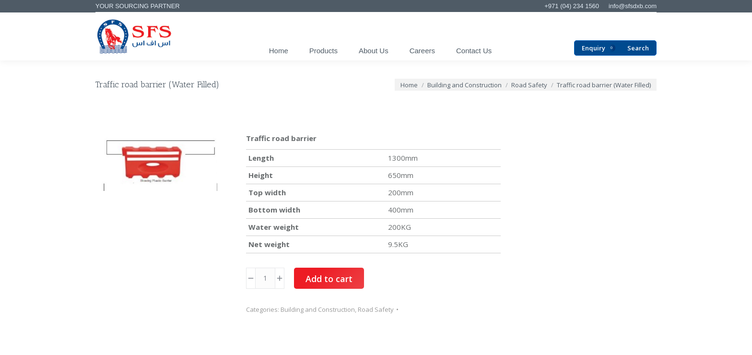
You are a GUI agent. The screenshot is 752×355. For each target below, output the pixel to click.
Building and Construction (318, 309)
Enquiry (598, 48)
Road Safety (376, 309)
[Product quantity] (265, 278)
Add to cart (329, 278)
